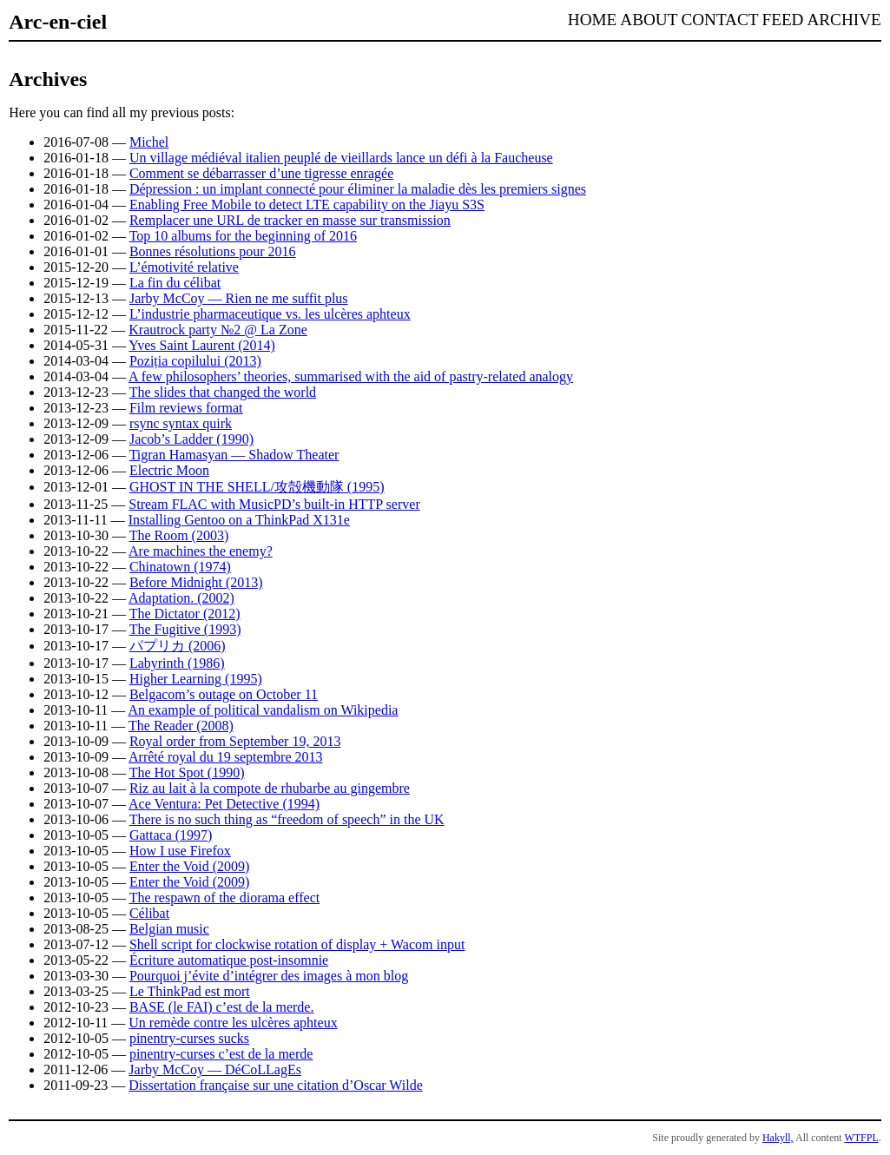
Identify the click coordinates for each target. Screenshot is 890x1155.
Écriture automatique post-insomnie (228, 960)
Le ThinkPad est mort (189, 991)
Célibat (149, 913)
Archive (843, 19)
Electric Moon (169, 470)
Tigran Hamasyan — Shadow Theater (234, 454)
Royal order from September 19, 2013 (235, 741)
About (648, 19)
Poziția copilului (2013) (195, 360)
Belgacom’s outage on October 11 (223, 694)
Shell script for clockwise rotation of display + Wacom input (297, 944)
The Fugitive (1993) (185, 629)
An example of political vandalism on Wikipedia (263, 710)
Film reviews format (186, 407)
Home (592, 19)
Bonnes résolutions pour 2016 (212, 251)
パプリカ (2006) (177, 645)
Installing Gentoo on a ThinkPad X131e (239, 519)
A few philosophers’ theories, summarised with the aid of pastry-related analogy (351, 376)
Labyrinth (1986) (177, 663)
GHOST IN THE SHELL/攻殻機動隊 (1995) (257, 486)
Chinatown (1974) (180, 566)
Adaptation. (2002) (181, 598)
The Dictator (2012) (185, 613)
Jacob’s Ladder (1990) (191, 439)
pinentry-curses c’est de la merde (221, 1053)
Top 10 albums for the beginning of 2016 (243, 235)
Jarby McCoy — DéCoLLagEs (215, 1069)
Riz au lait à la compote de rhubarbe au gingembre (269, 788)
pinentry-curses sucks (189, 1038)
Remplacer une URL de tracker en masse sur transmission (290, 220)
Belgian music (169, 928)
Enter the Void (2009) (189, 866)
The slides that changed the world (223, 392)
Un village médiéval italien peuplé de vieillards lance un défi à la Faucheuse (341, 157)
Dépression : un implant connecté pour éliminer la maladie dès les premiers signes (357, 189)
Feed (783, 19)
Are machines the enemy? (201, 551)
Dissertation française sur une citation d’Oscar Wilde (276, 1085)
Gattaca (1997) (171, 835)
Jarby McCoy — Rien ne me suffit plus (238, 298)
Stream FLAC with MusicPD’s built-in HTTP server (274, 504)
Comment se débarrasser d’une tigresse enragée (261, 173)
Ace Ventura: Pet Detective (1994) (224, 803)
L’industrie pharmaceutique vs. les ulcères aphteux (270, 314)
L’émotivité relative (184, 267)
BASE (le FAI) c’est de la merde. (221, 1007)
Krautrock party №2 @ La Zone (218, 329)
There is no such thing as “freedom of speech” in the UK (287, 819)
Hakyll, (778, 1138)
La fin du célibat (175, 282)
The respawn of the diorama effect (224, 897)
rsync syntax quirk (180, 423)
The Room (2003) (179, 535)
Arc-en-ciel (58, 21)
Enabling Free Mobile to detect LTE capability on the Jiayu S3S (307, 204)
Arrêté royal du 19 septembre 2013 (225, 756)
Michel (148, 142)
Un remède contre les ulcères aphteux (233, 1022)
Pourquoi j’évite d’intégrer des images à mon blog (268, 975)
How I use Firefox (180, 850)
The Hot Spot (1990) (187, 772)
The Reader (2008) (181, 725)
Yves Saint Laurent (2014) (202, 345)
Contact (719, 19)
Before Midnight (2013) (196, 582)
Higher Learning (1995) (195, 678)
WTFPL (861, 1138)
